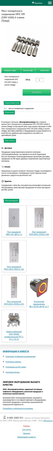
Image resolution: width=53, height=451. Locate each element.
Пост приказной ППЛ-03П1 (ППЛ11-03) (14, 302)
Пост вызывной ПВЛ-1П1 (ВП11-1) (14, 233)
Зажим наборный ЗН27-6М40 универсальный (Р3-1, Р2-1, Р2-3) (14, 335)
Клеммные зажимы (13, 362)
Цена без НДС (28, 70)
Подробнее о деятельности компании (18, 408)
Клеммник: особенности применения (20, 356)
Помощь (26, 426)
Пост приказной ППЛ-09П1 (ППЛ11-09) (39, 233)
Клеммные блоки (13, 372)
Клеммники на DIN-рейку (16, 367)
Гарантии (26, 433)
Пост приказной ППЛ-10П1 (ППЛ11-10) (14, 268)
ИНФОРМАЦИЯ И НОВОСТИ (16, 351)
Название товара (10, 70)
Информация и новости (26, 437)
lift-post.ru (48, 420)
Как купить (26, 429)
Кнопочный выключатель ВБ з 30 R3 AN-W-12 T (39, 304)
